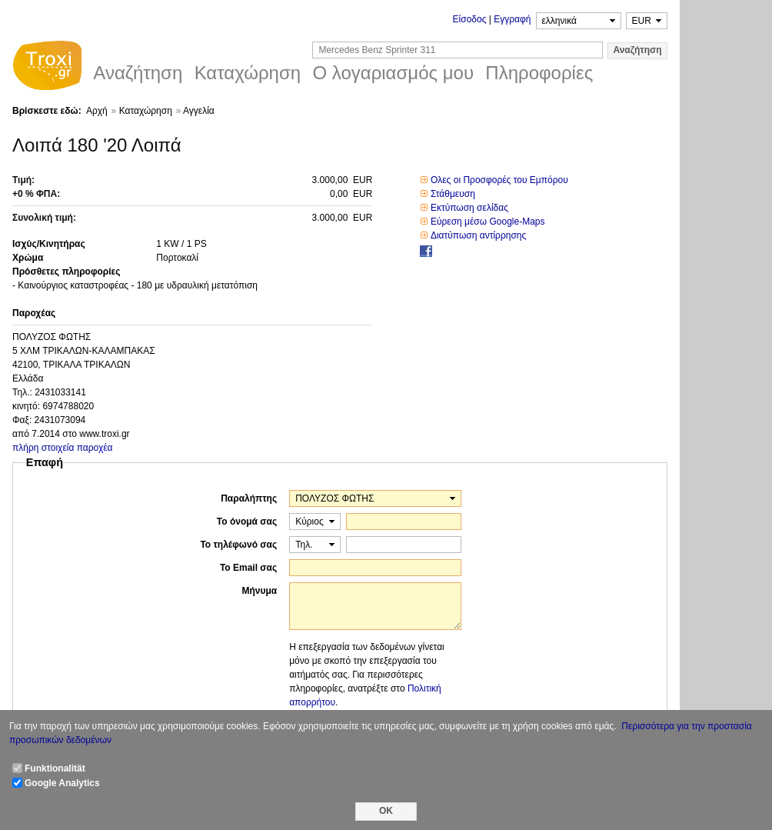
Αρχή (97, 110)
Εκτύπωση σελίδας (469, 207)
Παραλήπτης (249, 498)
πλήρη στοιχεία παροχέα (62, 447)
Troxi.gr (47, 68)
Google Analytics (62, 783)
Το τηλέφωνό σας (238, 544)
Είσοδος (470, 19)
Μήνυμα (259, 590)
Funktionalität (55, 768)
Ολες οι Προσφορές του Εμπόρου (499, 180)
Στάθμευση (453, 193)
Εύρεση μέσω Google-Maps (488, 221)
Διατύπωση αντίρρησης (478, 235)
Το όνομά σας (247, 521)
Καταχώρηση (145, 110)
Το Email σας (248, 567)
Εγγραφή (512, 19)
